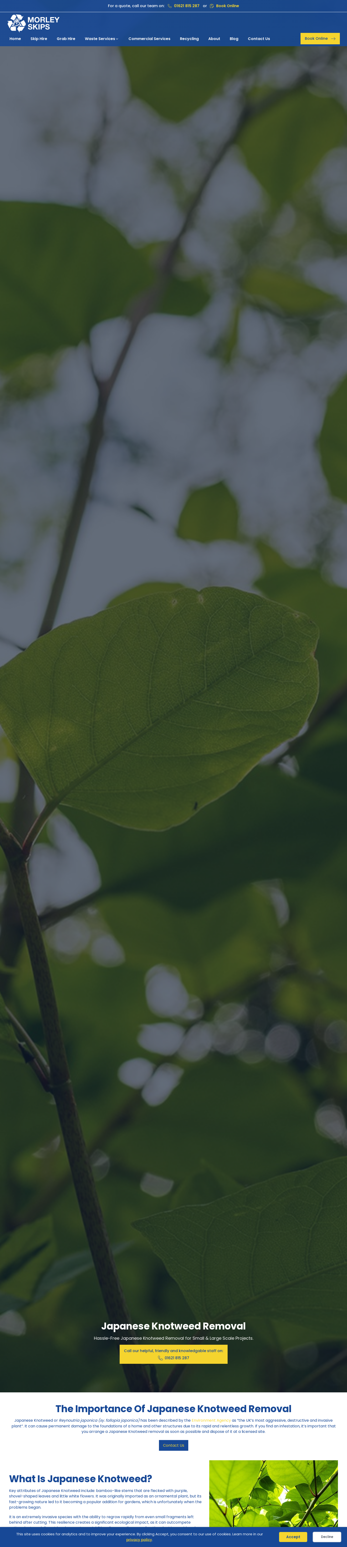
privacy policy (139, 1539)
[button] (101, 39)
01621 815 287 (186, 6)
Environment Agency (211, 1420)
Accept (293, 1536)
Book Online (227, 6)
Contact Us (173, 1445)
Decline (327, 1537)
